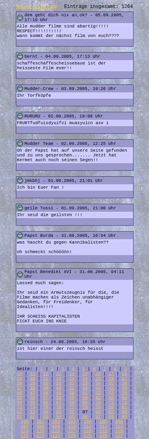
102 (56, 421)
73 (19, 407)
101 (41, 421)
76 (58, 407)
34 (98, 383)
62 (111, 397)
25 (98, 378)
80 (111, 407)
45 (124, 388)
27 (124, 378)
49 (58, 392)
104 (88, 421)
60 (84, 397)
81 (124, 407)
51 (84, 392)
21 (45, 378)
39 (45, 388)
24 (84, 378)
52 (98, 392)
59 (71, 397)
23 (71, 378)
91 (19, 416)
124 (72, 435)
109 (56, 426)
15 (84, 373)
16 (98, 373)
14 (71, 373)
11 (32, 373)
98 (111, 416)
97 (98, 416)
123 (56, 435)
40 (58, 388)
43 (98, 388)
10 (19, 373)
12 (45, 373)
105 (103, 421)
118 (88, 431)
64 (19, 402)
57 (45, 397)
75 (45, 407)
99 (124, 416)
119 (103, 431)
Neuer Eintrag (36, 7)
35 (111, 383)
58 (58, 397)
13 (58, 373)
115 (41, 431)
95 (71, 416)
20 (32, 378)
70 (98, 402)
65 (32, 402)
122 (41, 435)
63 (124, 397)
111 (88, 426)
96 (84, 416)
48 (45, 392)
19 (19, 378)
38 (32, 388)
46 (19, 392)
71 (111, 402)
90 (124, 412)
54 (124, 392)
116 (56, 431)
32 (71, 383)
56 (32, 397)
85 (58, 412)
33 (84, 383)
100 (25, 421)
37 (19, 388)
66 (45, 402)
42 (84, 388)
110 (72, 426)
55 (19, 397)
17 (111, 373)
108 (41, 426)
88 (98, 412)
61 (98, 397)
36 (124, 383)
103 (72, 421)
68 (71, 402)
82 (19, 412)
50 (71, 392)
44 (111, 388)
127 (119, 435)
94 (58, 416)
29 (32, 383)
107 (25, 426)
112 (103, 426)
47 (32, 392)
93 (45, 416)
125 (88, 435)
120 (119, 431)
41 (71, 388)
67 (58, 402)
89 (111, 412)
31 (58, 383)
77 (71, 407)
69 (84, 402)
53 (111, 392)
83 (32, 412)
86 (71, 412)
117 (72, 431)
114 (25, 431)
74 (32, 407)
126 (103, 435)
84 (45, 412)
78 (84, 407)
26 (111, 378)
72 (124, 402)
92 (32, 416)
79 (98, 407)
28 (19, 383)
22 (58, 378)
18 (124, 373)
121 (25, 435)
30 (45, 383)
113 (119, 426)
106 (119, 421)
